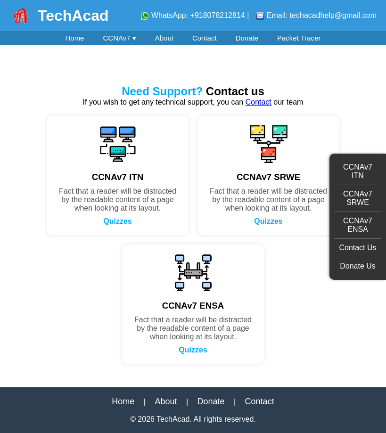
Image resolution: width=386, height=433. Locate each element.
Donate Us (358, 266)
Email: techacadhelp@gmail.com (316, 15)
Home (74, 38)
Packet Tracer (299, 38)
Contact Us (357, 248)
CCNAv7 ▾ (119, 38)
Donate (247, 38)
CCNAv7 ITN (357, 171)
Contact (204, 38)
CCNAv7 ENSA (357, 225)
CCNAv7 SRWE (357, 198)
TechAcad (73, 15)
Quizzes (117, 221)
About (164, 38)
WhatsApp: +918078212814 (193, 15)
